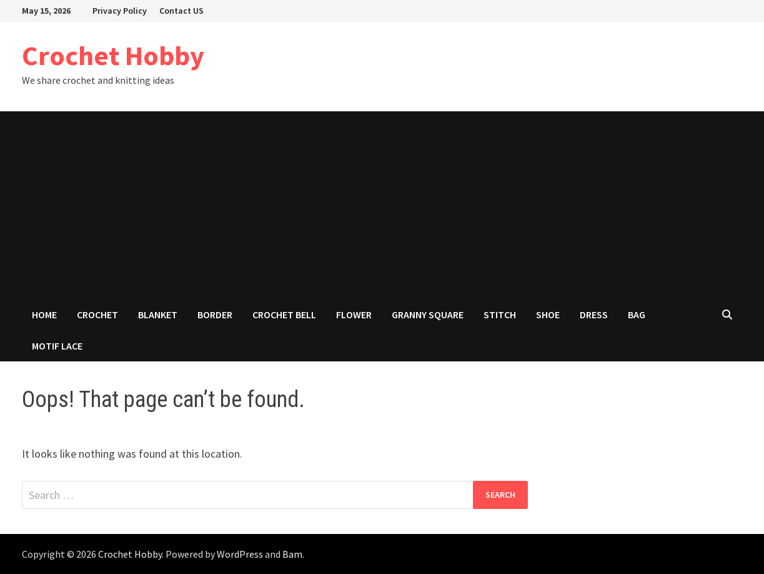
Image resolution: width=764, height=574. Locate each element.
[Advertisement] (382, 205)
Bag (636, 314)
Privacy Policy (119, 10)
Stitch (500, 314)
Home (44, 314)
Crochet (97, 314)
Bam (292, 554)
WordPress (240, 554)
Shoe (548, 314)
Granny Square (428, 314)
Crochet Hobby (113, 55)
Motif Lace (57, 346)
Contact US (181, 10)
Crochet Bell (284, 314)
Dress (594, 314)
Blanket (157, 314)
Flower (354, 314)
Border (214, 314)
